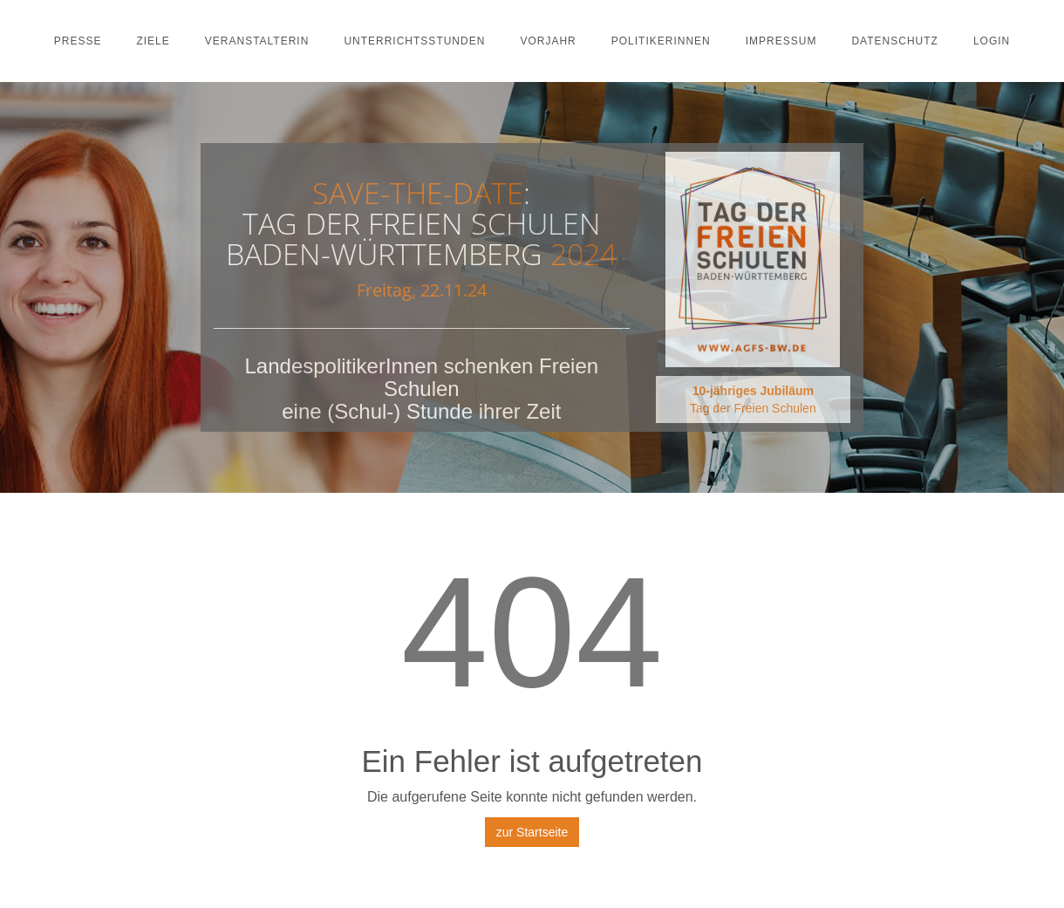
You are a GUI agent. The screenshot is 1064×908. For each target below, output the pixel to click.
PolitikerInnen (661, 41)
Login (991, 41)
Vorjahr (548, 41)
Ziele (152, 41)
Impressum (781, 41)
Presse (78, 41)
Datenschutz (894, 41)
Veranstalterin (257, 41)
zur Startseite (532, 832)
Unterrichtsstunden (414, 41)
